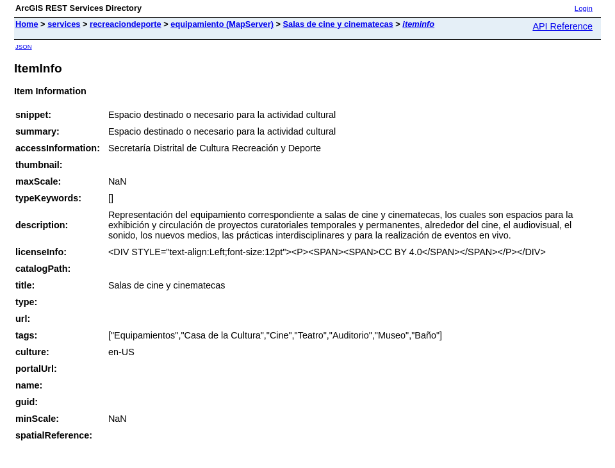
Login (584, 8)
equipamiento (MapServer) (222, 24)
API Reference (562, 26)
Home (26, 24)
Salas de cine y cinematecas (338, 24)
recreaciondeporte (125, 24)
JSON (23, 46)
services (63, 24)
